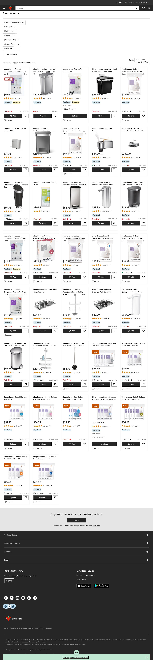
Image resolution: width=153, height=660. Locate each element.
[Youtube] (23, 598)
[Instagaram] (17, 598)
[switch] (24, 63)
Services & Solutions (76, 543)
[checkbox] (8, 120)
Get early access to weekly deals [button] (75, 658)
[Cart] (149, 8)
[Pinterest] (29, 598)
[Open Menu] (4, 8)
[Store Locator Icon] (117, 2)
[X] (12, 598)
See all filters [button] (11, 54)
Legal (76, 560)
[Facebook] (6, 598)
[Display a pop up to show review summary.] (21, 98)
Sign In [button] (76, 520)
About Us (76, 551)
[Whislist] (143, 8)
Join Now (96, 526)
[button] (135, 8)
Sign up (9, 581)
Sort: (131, 60)
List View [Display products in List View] (143, 62)
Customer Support (76, 535)
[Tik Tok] (35, 598)
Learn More (81, 579)
